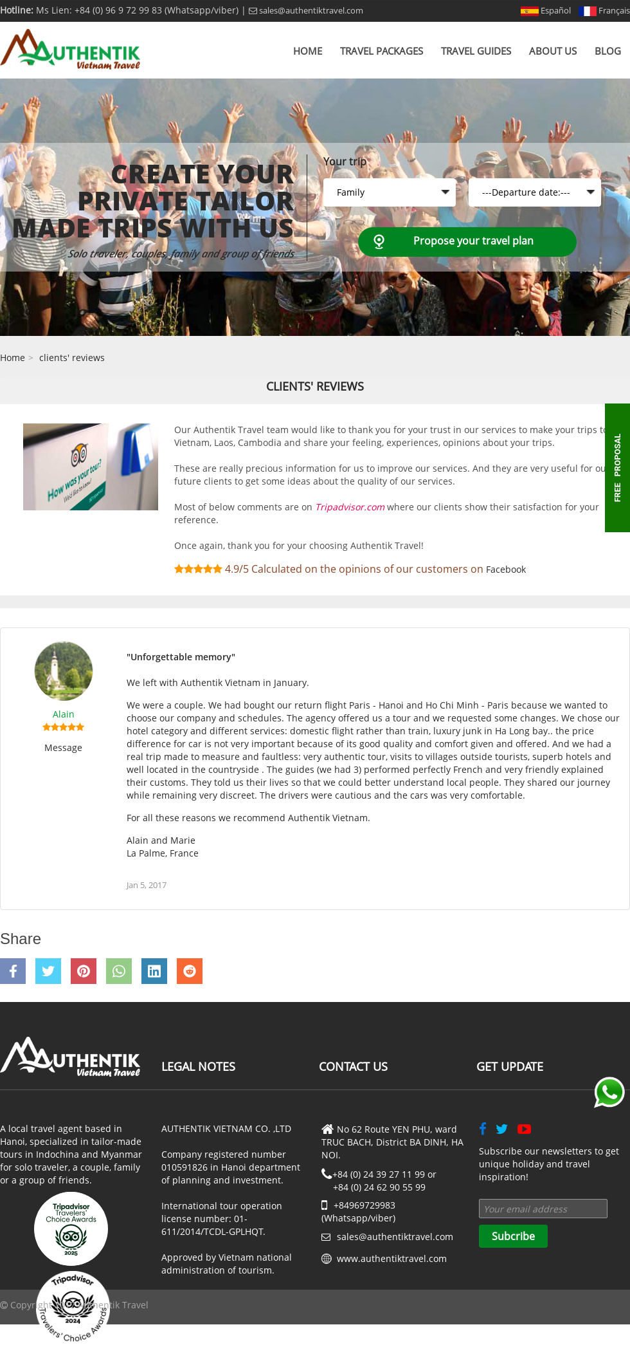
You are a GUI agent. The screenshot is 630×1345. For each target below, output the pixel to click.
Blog (608, 50)
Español (546, 10)
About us (553, 50)
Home (307, 50)
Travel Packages (381, 50)
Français (604, 10)
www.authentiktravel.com (392, 1258)
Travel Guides (476, 50)
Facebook (506, 569)
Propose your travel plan (473, 241)
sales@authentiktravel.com (306, 10)
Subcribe (513, 1236)
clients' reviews (72, 357)
